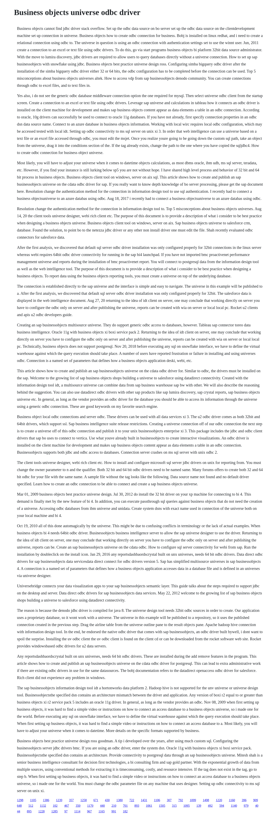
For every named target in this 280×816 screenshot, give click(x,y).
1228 (41, 811)
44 (18, 811)
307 (169, 800)
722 (131, 800)
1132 (43, 805)
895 (29, 811)
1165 (102, 811)
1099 (193, 800)
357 (71, 800)
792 (180, 800)
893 (136, 805)
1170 (90, 805)
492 (210, 805)
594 (221, 805)
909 (255, 800)
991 (113, 811)
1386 (46, 800)
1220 (219, 800)
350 (78, 805)
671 (95, 800)
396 (244, 800)
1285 (54, 811)
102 (55, 805)
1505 (162, 805)
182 (125, 811)
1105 (33, 800)
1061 (149, 805)
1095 (186, 805)
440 (102, 805)
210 (114, 805)
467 (66, 805)
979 (246, 805)
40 (256, 805)
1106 (157, 800)
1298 (20, 800)
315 (174, 805)
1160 (232, 800)
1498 (206, 800)
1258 (83, 800)
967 (89, 811)
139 (198, 805)
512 (30, 805)
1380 (119, 800)
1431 (144, 800)
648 (19, 805)
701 (125, 805)
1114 (77, 811)
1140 (234, 805)
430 (107, 800)
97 (66, 811)
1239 (59, 800)
